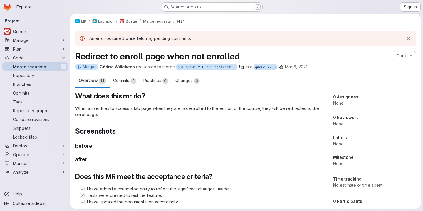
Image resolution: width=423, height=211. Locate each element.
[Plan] (35, 49)
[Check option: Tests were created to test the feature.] (82, 195)
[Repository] (35, 75)
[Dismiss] (408, 38)
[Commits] (35, 93)
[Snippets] (35, 128)
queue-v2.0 (265, 67)
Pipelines (155, 81)
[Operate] (35, 154)
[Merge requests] (35, 66)
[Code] (35, 58)
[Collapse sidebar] (35, 203)
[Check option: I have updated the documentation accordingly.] (82, 202)
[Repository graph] (35, 110)
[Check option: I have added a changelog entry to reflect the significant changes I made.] (82, 189)
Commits (124, 81)
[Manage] (35, 40)
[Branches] (35, 84)
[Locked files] (35, 137)
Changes (187, 81)
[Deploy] (35, 146)
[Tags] (35, 102)
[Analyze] (35, 172)
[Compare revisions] (35, 119)
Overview (92, 81)
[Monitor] (35, 163)
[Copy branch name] (241, 66)
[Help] (35, 194)
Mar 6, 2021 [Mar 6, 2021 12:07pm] (296, 66)
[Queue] (35, 31)
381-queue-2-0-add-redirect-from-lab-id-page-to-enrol (207, 67)
